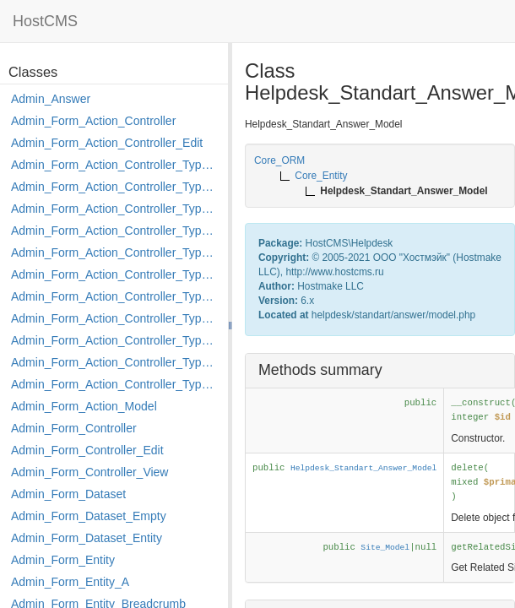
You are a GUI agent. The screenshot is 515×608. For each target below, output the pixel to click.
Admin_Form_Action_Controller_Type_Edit (115, 230)
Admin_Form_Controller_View (89, 472)
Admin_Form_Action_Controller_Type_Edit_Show (115, 252)
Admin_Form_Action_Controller (93, 121)
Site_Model (384, 547)
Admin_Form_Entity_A (70, 582)
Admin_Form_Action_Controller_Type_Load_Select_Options (115, 274)
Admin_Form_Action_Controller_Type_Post (115, 340)
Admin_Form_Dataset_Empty (88, 516)
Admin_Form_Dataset (68, 494)
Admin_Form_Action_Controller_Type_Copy (115, 186)
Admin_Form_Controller (74, 428)
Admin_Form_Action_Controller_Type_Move (115, 318)
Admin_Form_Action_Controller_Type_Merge (115, 296)
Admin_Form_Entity (63, 560)
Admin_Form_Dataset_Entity (86, 538)
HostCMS (45, 21)
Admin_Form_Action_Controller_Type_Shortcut (115, 384)
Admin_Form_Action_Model (84, 406)
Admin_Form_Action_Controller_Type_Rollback (115, 362)
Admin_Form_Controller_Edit (87, 450)
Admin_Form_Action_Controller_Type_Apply (115, 164)
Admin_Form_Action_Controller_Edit (107, 142)
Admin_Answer (50, 99)
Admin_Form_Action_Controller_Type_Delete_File (115, 208)
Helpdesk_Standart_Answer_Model (363, 468)
